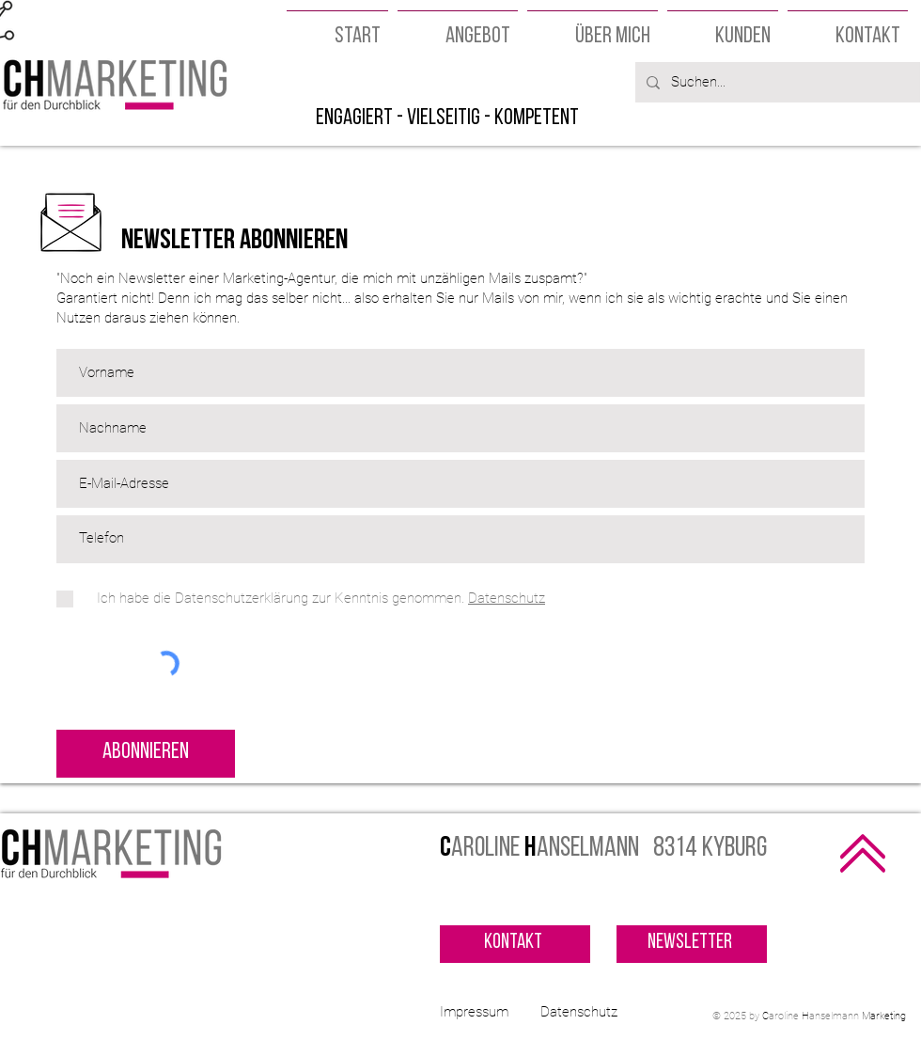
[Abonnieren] (145, 754)
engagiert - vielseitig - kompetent (447, 118)
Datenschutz (578, 1011)
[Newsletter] (692, 944)
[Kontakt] (515, 944)
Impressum (474, 1011)
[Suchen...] (776, 82)
